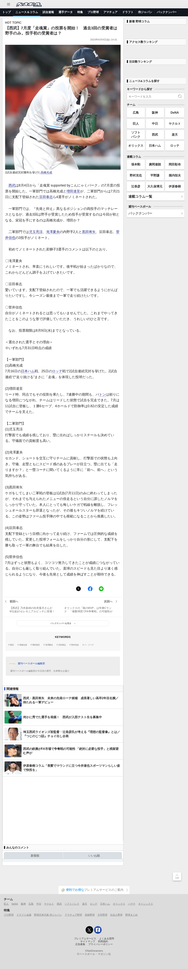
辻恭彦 (135, 186)
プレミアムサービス (85, 938)
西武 (12, 185)
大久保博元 (154, 186)
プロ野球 (93, 12)
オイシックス (145, 903)
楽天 (175, 134)
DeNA (175, 112)
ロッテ (57, 371)
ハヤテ (131, 903)
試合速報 (48, 12)
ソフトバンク (135, 134)
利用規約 (103, 941)
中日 (155, 123)
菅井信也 (75, 645)
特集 (80, 12)
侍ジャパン (145, 12)
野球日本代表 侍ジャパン (48, 914)
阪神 (155, 112)
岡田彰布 (175, 164)
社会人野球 (116, 914)
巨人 (136, 123)
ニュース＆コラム (26, 12)
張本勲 (135, 164)
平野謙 (154, 175)
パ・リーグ (89, 645)
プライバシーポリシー (100, 944)
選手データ (66, 12)
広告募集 (80, 944)
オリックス (135, 145)
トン (102, 394)
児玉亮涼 (36, 232)
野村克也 (136, 175)
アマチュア (110, 12)
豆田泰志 (46, 197)
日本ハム (28, 371)
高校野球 (90, 914)
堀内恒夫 (175, 175)
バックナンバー (167, 12)
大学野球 (102, 914)
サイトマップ (87, 941)
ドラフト (127, 12)
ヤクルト (175, 123)
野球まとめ (131, 914)
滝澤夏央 (53, 232)
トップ (6, 12)
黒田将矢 (89, 232)
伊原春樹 (175, 186)
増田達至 (73, 191)
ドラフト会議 (23, 914)
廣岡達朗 (155, 164)
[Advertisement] (63, 808)
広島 (136, 112)
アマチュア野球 (73, 914)
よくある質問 (106, 938)
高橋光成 (46, 172)
